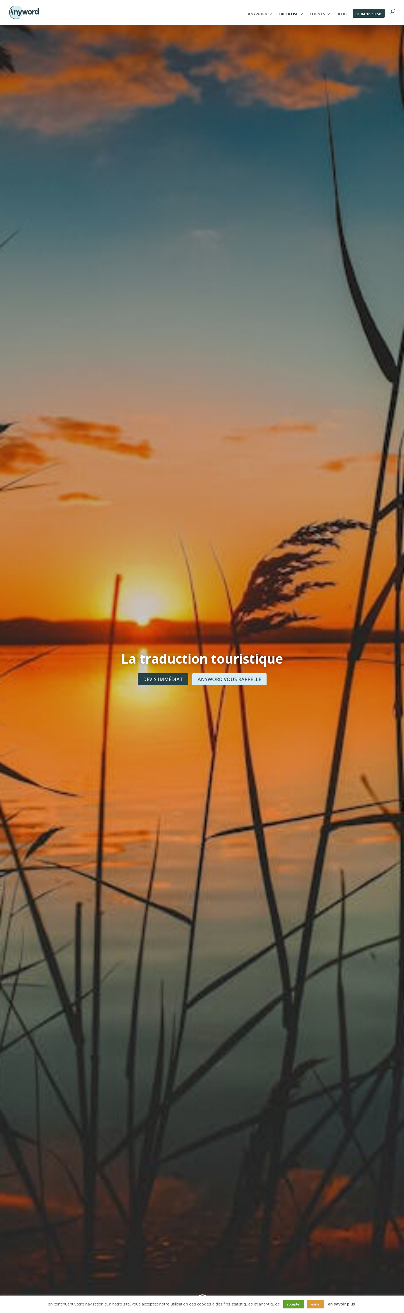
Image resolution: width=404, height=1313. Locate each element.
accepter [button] (293, 1304)
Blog (341, 14)
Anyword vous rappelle (229, 679)
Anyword (257, 14)
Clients (317, 14)
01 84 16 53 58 (368, 14)
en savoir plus (341, 1304)
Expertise (288, 14)
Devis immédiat (163, 679)
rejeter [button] (315, 1304)
